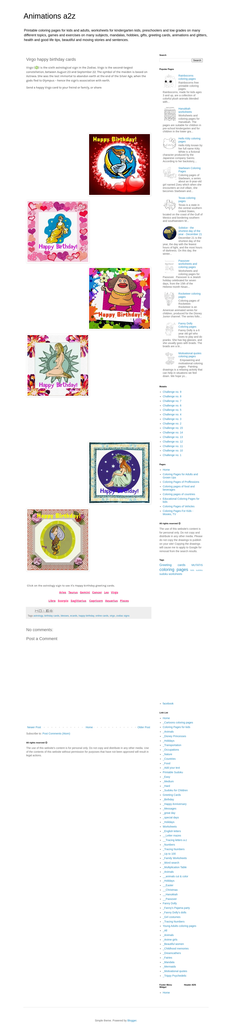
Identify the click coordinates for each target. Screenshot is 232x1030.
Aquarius (111, 600)
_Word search (171, 862)
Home (89, 727)
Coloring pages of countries (179, 494)
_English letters (172, 831)
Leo (106, 592)
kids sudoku (196, 570)
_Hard (166, 785)
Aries (62, 592)
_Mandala (169, 962)
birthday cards (51, 615)
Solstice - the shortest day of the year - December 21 (190, 231)
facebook (168, 703)
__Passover (170, 898)
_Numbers (169, 844)
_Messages (170, 808)
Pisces (124, 600)
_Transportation (172, 745)
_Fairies (167, 957)
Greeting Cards (172, 794)
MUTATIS (197, 565)
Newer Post (34, 727)
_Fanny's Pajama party (176, 907)
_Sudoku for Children (175, 790)
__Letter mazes (172, 835)
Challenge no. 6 (172, 405)
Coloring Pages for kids (176, 727)
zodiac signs (122, 615)
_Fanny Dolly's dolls (174, 912)
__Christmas (170, 889)
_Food (166, 763)
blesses (65, 615)
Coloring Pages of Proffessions (181, 481)
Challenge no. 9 (172, 391)
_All (165, 930)
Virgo (114, 592)
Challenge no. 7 (172, 400)
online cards (102, 615)
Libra (51, 600)
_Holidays (168, 740)
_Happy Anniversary (175, 804)
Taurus (73, 592)
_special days (171, 817)
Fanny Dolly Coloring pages (187, 325)
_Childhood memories (176, 948)
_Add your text (171, 767)
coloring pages (173, 569)
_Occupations (171, 749)
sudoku (163, 573)
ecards (73, 615)
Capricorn (96, 600)
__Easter (168, 885)
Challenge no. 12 (173, 441)
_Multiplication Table (175, 867)
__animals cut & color (175, 876)
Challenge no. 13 (173, 437)
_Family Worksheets (175, 858)
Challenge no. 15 (173, 427)
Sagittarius (78, 600)
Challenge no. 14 (173, 432)
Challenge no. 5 (172, 409)
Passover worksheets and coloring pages (187, 264)
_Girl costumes (172, 917)
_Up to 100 (169, 853)
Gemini (85, 592)
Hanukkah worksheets (185, 110)
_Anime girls (170, 939)
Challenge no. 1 (172, 455)
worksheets (175, 573)
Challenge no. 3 (172, 419)
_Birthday (168, 799)
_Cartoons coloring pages (178, 722)
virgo (112, 615)
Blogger (131, 1020)
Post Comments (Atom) (56, 733)
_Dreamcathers (172, 953)
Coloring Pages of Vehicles (179, 506)
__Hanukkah (170, 894)
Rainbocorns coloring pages (187, 77)
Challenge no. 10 (173, 450)
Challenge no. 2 (172, 423)
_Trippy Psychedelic (175, 975)
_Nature (167, 754)
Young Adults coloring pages (179, 925)
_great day (169, 812)
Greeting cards (172, 565)
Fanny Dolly (170, 903)
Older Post (144, 727)
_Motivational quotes (175, 971)
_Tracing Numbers (174, 849)
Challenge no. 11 (173, 446)
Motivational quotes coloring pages (189, 355)
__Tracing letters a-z (175, 840)
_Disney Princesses (174, 736)
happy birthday (86, 615)
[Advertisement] (88, 110)
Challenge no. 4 (172, 414)
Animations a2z (49, 16)
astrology (38, 615)
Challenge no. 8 (172, 396)
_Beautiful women (173, 943)
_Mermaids (169, 966)
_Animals (168, 731)
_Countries (169, 758)
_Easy (166, 776)
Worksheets (170, 826)
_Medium (168, 781)
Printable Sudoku (173, 772)
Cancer (97, 592)
